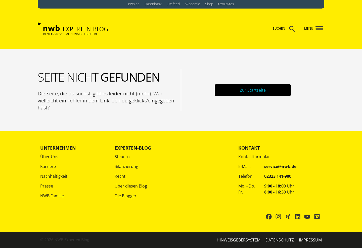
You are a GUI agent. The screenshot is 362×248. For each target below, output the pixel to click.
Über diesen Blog (131, 186)
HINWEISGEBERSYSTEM (238, 240)
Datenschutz (279, 240)
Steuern (122, 156)
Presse (46, 186)
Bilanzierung (126, 166)
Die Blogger (126, 196)
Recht (120, 176)
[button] (317, 29)
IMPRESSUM (310, 240)
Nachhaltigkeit (53, 176)
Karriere (48, 166)
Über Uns (49, 156)
